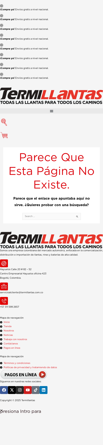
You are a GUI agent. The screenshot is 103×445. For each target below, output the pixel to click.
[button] (51, 111)
